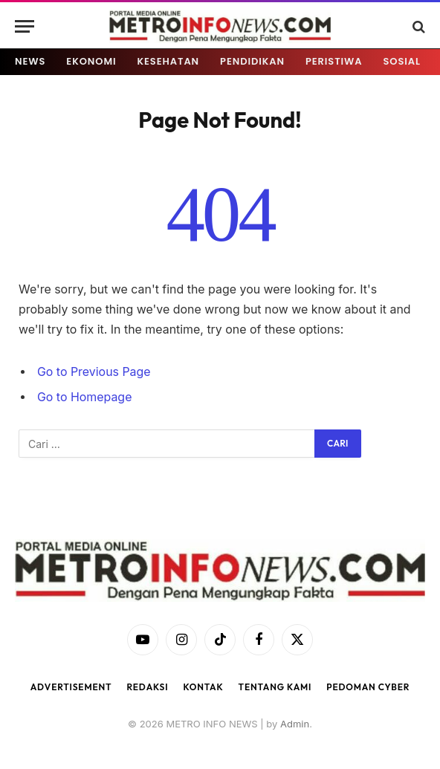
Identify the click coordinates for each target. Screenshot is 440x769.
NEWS (30, 61)
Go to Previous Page (94, 372)
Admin (294, 724)
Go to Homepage (84, 397)
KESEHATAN (169, 61)
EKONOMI (91, 61)
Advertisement (71, 686)
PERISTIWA (334, 61)
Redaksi (147, 686)
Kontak (203, 686)
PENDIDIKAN (252, 61)
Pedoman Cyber (368, 686)
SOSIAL (402, 61)
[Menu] (24, 26)
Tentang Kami (275, 686)
